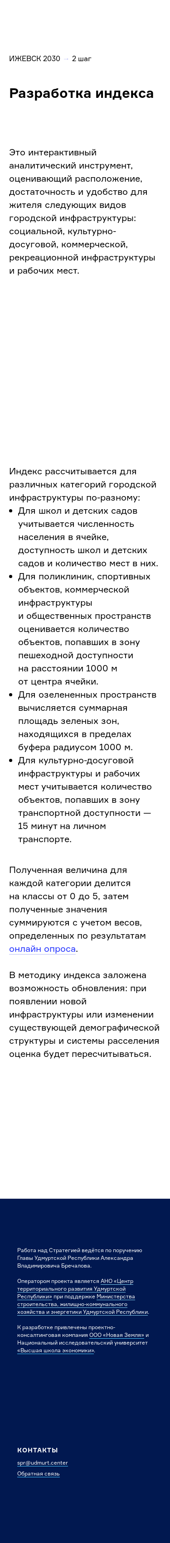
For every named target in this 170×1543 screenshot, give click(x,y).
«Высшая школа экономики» (55, 1350)
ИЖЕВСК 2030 (34, 58)
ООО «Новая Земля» (116, 1334)
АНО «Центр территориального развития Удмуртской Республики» (75, 1289)
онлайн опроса (42, 948)
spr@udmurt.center (42, 1462)
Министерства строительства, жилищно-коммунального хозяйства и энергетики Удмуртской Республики (82, 1304)
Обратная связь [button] (38, 1473)
